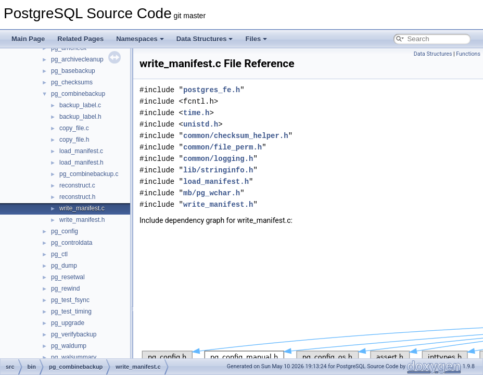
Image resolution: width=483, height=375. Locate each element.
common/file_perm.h (222, 147)
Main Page (28, 39)
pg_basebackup (73, 70)
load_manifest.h (81, 162)
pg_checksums (72, 82)
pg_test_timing (71, 311)
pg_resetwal (68, 277)
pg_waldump (68, 345)
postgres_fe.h (211, 90)
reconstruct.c (77, 185)
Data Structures (204, 39)
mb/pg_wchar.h (211, 193)
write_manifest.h (82, 219)
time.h (196, 113)
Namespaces (140, 39)
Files (256, 39)
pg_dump (64, 265)
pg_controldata (71, 242)
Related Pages (80, 39)
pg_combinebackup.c (88, 174)
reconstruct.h (77, 197)
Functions (468, 54)
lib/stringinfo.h (218, 170)
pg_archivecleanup (77, 59)
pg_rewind (65, 288)
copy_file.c (74, 128)
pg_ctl (59, 254)
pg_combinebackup (78, 93)
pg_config (64, 231)
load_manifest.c (81, 151)
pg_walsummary (73, 357)
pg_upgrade (67, 323)
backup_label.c (80, 105)
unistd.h (200, 124)
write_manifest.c (82, 208)
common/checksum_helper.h (235, 136)
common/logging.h (218, 159)
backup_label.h (80, 116)
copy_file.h (74, 139)
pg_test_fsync (70, 300)
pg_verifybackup (73, 334)
